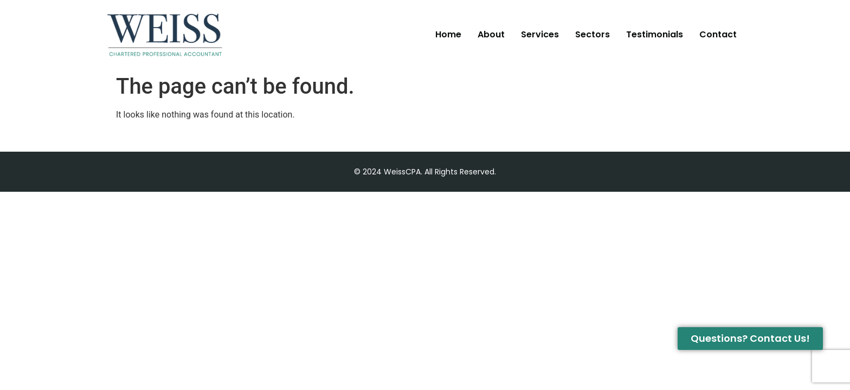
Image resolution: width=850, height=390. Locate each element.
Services (540, 34)
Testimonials (654, 34)
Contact (718, 34)
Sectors (592, 34)
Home (448, 34)
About (491, 34)
